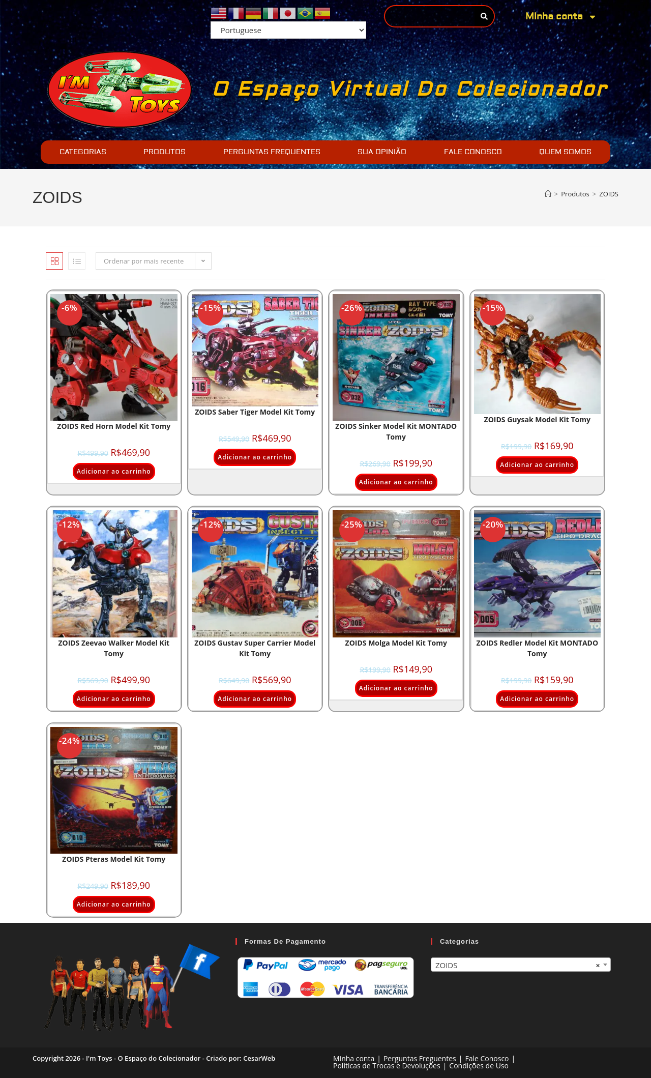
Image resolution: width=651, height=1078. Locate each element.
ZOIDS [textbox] (517, 965)
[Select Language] (288, 30)
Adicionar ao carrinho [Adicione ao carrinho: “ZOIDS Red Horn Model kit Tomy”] (114, 471)
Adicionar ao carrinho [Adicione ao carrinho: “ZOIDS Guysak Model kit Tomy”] (537, 464)
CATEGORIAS (83, 152)
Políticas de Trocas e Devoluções (386, 1065)
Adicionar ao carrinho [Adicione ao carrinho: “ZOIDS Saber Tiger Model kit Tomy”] (255, 457)
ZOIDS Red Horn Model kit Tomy (113, 426)
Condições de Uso (479, 1065)
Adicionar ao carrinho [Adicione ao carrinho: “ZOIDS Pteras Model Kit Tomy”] (114, 904)
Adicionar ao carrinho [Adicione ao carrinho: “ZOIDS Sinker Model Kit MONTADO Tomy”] (396, 482)
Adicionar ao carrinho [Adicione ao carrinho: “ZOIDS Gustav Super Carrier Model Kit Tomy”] (255, 698)
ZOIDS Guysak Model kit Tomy (537, 419)
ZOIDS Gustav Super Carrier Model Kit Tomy (254, 648)
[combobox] (521, 964)
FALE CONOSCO (473, 152)
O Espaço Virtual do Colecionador (410, 89)
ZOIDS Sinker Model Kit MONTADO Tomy (396, 431)
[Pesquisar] (484, 16)
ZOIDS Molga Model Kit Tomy (396, 643)
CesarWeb (259, 1058)
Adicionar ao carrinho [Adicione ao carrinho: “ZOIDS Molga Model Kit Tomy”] (396, 688)
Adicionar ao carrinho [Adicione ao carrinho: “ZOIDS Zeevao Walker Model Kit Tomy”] (114, 698)
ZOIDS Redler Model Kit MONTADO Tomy (537, 648)
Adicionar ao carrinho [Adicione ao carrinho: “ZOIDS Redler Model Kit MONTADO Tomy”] (537, 698)
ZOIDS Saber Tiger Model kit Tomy (255, 412)
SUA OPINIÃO (382, 152)
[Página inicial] (548, 193)
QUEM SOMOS (565, 152)
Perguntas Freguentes (419, 1058)
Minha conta (561, 16)
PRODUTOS (164, 152)
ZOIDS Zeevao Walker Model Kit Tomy (113, 648)
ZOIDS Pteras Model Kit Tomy (113, 859)
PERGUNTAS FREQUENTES (271, 152)
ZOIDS (608, 193)
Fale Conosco (487, 1058)
